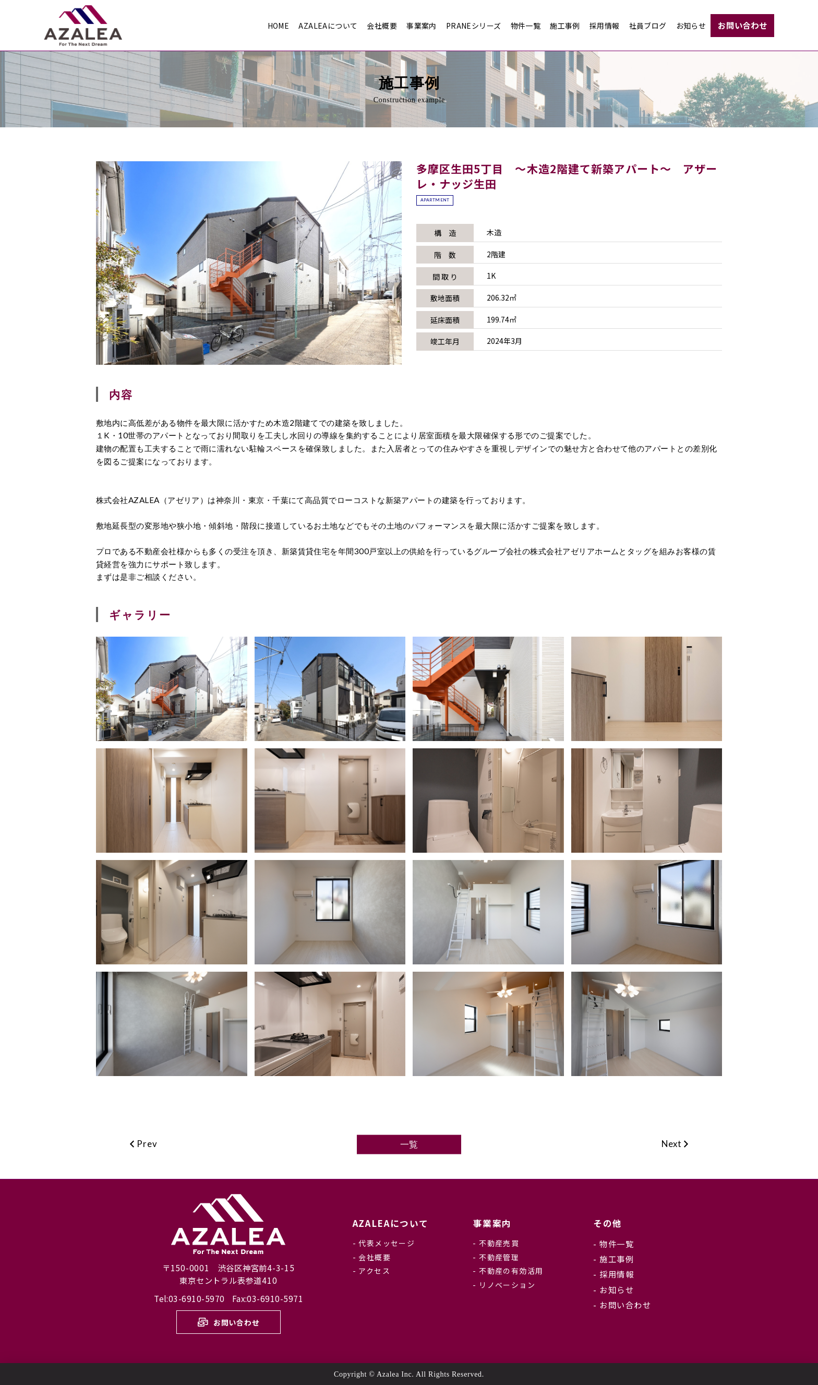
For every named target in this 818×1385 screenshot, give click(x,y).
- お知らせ (613, 1289)
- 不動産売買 (496, 1243)
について (391, 1223)
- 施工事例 (613, 1258)
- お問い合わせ (622, 1304)
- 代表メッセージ (384, 1243)
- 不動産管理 (496, 1257)
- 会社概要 (372, 1257)
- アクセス (371, 1270)
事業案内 (492, 1223)
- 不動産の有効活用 (508, 1270)
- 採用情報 (613, 1274)
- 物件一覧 (613, 1243)
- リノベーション (504, 1285)
